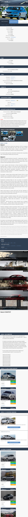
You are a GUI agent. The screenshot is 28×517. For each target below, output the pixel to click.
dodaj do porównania (13, 21)
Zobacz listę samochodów (14, 427)
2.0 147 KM (3, 245)
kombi (6, 248)
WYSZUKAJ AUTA (16, 429)
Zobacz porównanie (4, 21)
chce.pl (5, 1)
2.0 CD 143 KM (19, 245)
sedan (3, 248)
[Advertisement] (14, 49)
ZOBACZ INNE (11, 429)
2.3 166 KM (8, 245)
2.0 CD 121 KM (13, 245)
